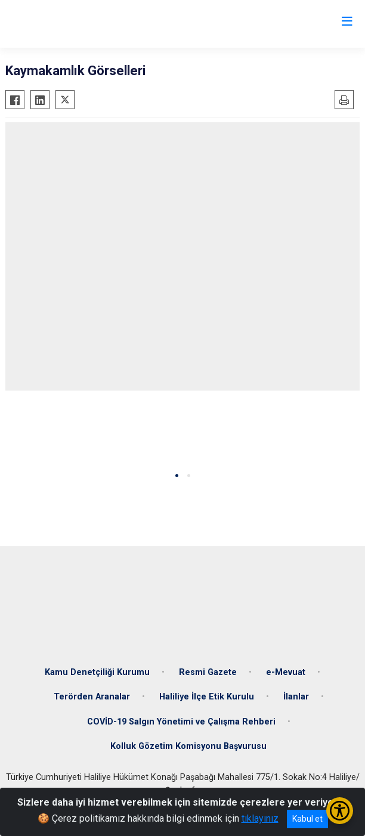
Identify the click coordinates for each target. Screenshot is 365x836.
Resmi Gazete (208, 672)
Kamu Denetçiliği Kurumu (97, 672)
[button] (176, 475)
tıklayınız (260, 818)
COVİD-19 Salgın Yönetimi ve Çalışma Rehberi (181, 722)
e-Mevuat (285, 672)
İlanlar (296, 697)
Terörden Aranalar (92, 697)
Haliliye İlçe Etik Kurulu (206, 697)
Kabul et (307, 818)
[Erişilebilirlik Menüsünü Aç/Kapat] (339, 810)
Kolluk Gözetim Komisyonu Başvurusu (188, 746)
